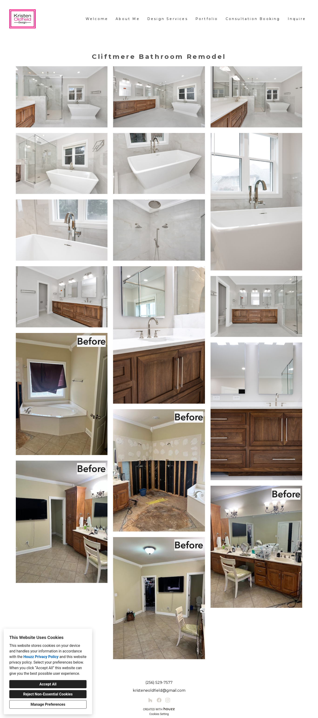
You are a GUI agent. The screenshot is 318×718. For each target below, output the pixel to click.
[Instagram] (167, 700)
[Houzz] (150, 700)
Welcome (97, 19)
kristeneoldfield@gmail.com (159, 690)
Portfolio (206, 19)
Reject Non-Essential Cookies (48, 694)
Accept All (48, 684)
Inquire (297, 19)
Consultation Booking (253, 19)
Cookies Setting (159, 714)
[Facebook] (159, 700)
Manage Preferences (47, 704)
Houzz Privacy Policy (40, 657)
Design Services (167, 19)
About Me (128, 19)
